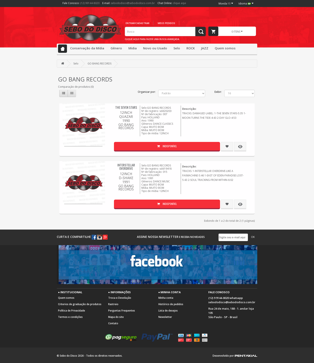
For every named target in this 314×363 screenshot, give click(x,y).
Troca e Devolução (119, 298)
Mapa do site (116, 317)
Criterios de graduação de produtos (79, 304)
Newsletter (165, 317)
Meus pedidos (166, 23)
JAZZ (204, 48)
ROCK (190, 48)
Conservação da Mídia (87, 48)
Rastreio (113, 304)
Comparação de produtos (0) (76, 87)
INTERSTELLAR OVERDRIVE (126, 167)
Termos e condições (70, 317)
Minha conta (165, 298)
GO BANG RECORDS (99, 63)
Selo (176, 48)
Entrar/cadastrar (137, 23)
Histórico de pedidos (170, 304)
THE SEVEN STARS (126, 107)
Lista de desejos (168, 310)
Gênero (116, 48)
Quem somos (225, 48)
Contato (113, 323)
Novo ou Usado (155, 48)
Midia (132, 48)
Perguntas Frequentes (121, 310)
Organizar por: (147, 92)
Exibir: (218, 92)
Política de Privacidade (71, 310)
